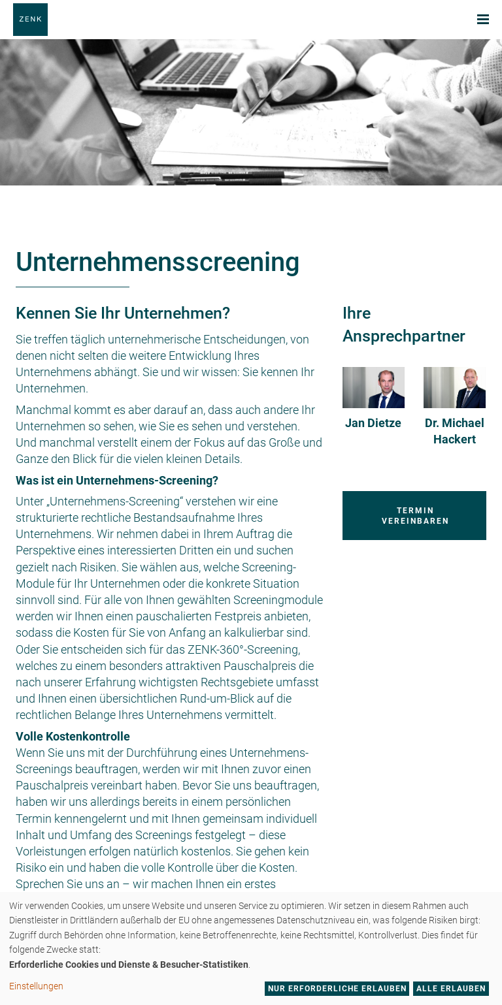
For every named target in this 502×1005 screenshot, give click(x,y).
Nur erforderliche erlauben (337, 988)
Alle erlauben (451, 988)
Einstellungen (36, 986)
